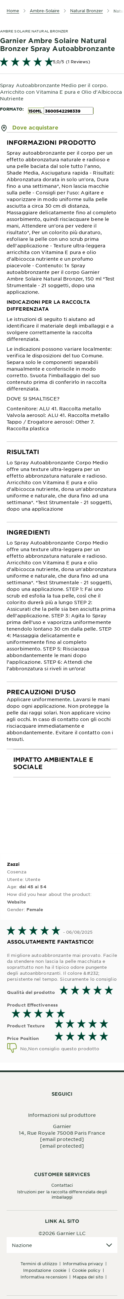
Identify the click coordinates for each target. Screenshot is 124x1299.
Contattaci (62, 1185)
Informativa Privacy (83, 1263)
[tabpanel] (62, 287)
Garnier (62, 1126)
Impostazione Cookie (44, 1270)
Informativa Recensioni (44, 1276)
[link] (62, 62)
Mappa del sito (88, 1276)
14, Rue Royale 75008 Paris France (62, 1133)
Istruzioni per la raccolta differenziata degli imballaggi (62, 1194)
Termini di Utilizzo (39, 1263)
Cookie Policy (86, 1270)
